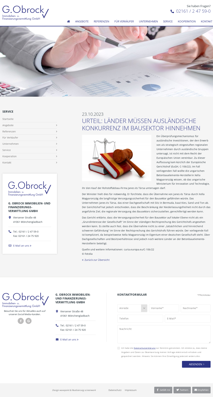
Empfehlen (201, 389)
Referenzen (101, 21)
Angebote (82, 21)
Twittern (182, 389)
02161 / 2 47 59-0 (191, 11)
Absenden (195, 364)
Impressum (131, 390)
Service (168, 21)
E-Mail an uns (18, 245)
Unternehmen (148, 21)
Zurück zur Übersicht (97, 259)
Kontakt (6, 162)
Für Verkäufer (124, 21)
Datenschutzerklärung (144, 348)
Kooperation (187, 21)
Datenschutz (114, 390)
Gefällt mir (163, 389)
